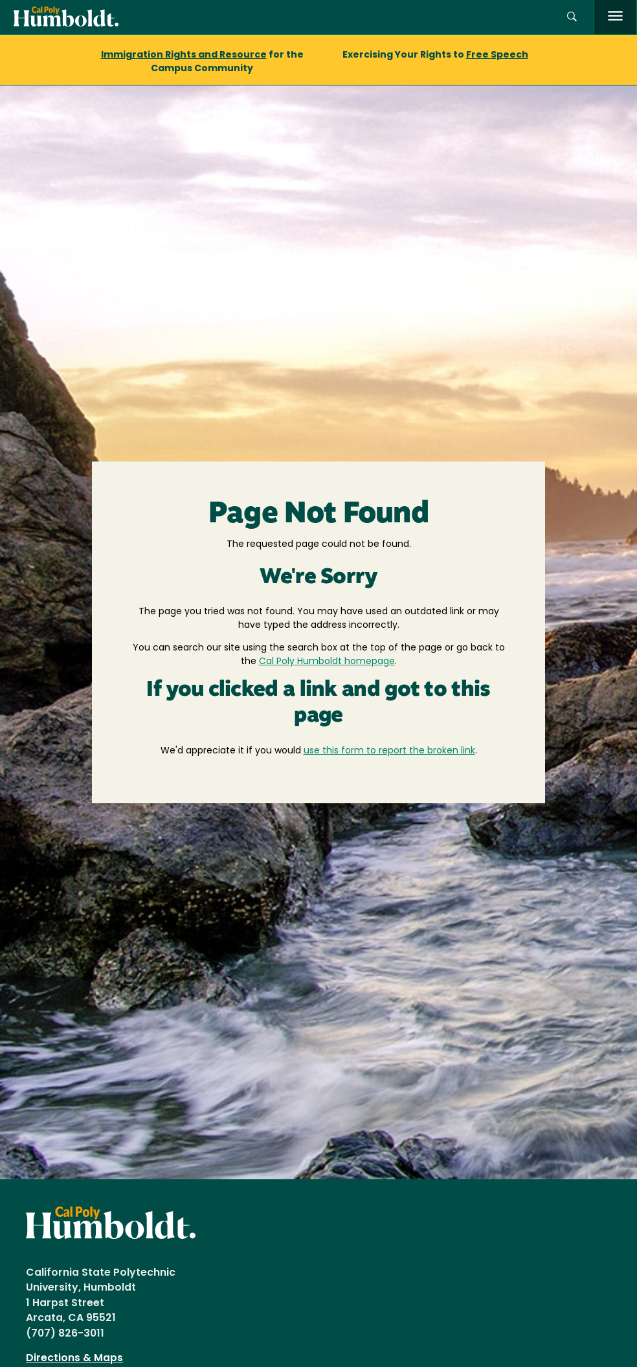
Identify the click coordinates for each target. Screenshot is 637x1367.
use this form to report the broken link (389, 751)
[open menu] (615, 17)
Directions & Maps (74, 1358)
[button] (572, 17)
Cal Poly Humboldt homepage (327, 662)
